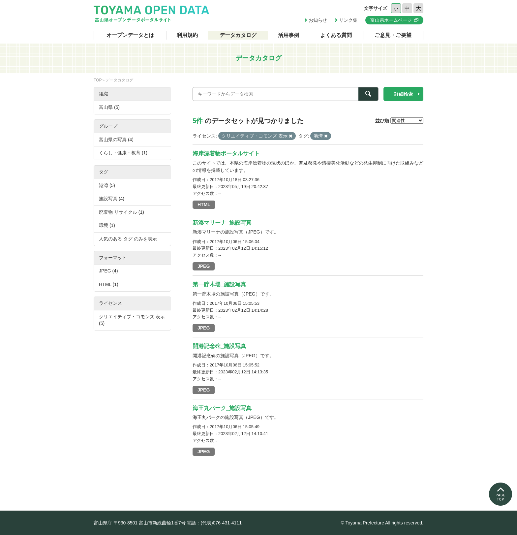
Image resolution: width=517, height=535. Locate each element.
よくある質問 (336, 35)
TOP (98, 80)
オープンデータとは (130, 35)
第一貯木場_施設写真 (219, 284)
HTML (204, 204)
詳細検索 (403, 94)
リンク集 (348, 20)
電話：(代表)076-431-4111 (214, 522)
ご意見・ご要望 (393, 35)
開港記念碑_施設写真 (219, 346)
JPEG (204, 266)
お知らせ (318, 20)
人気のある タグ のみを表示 (128, 238)
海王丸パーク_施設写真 (222, 408)
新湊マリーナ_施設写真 (222, 223)
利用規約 (187, 35)
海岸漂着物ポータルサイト (226, 153)
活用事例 (288, 35)
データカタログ (238, 35)
